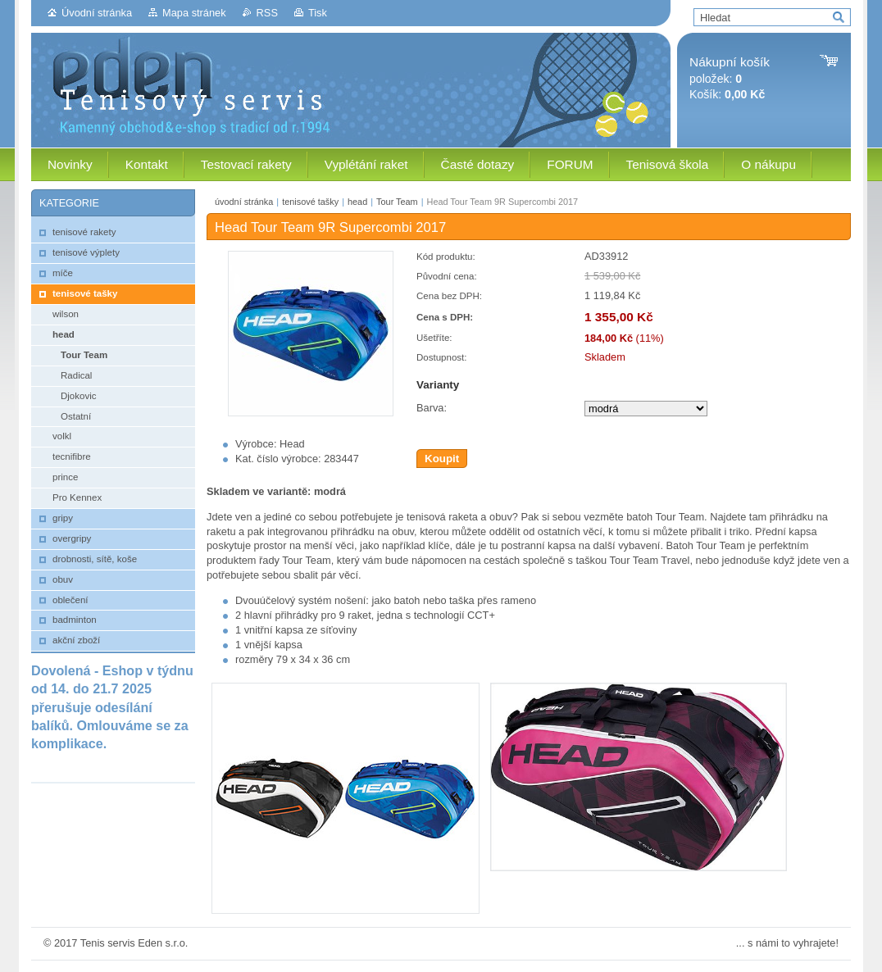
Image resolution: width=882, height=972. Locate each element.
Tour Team (397, 202)
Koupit (442, 458)
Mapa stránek (194, 13)
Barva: (431, 408)
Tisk (317, 13)
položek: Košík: (729, 78)
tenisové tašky (310, 202)
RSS (267, 13)
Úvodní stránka (96, 13)
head (357, 202)
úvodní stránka (244, 202)
